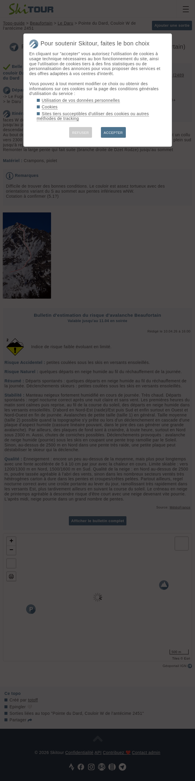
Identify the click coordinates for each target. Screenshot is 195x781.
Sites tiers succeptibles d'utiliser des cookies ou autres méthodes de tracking (93, 116)
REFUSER (80, 132)
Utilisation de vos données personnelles (81, 100)
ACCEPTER (113, 132)
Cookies (50, 106)
